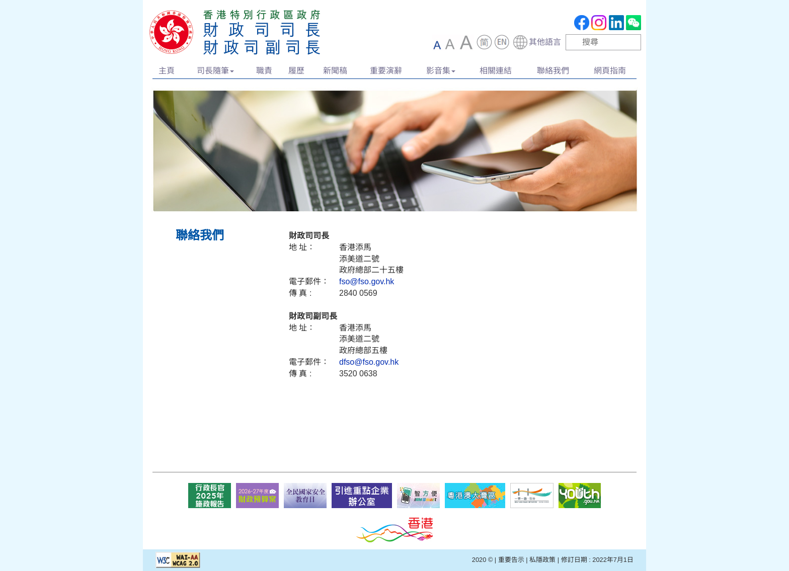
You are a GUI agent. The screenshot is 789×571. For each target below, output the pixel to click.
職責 (264, 70)
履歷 (296, 70)
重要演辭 (386, 70)
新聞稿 (335, 70)
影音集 (440, 70)
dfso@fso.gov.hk (369, 362)
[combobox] (536, 42)
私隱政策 (542, 559)
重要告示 (511, 559)
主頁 (167, 70)
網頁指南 (610, 70)
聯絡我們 (553, 70)
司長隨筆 (215, 70)
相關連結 (496, 70)
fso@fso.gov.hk (366, 281)
